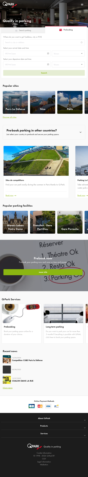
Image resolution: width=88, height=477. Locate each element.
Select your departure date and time (17, 59)
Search (44, 73)
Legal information (44, 461)
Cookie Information (44, 453)
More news (7, 387)
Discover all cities (9, 117)
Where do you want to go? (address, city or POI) (22, 37)
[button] (44, 132)
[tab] (23, 30)
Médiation (44, 464)
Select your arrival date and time (16, 48)
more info (43, 272)
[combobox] (68, 54)
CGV (44, 458)
